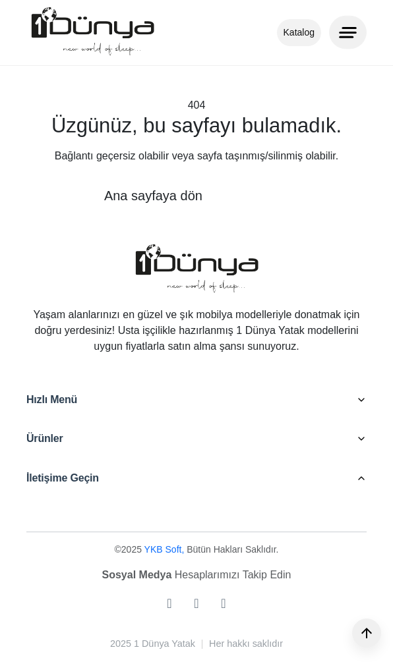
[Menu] (348, 32)
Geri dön (263, 195)
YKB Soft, (165, 549)
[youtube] (223, 603)
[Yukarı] (366, 633)
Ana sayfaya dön (153, 195)
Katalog (299, 32)
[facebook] (196, 603)
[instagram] (169, 603)
